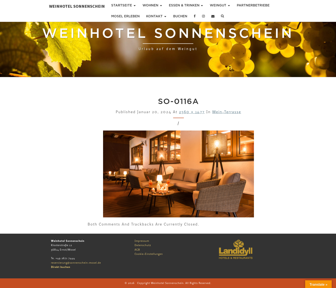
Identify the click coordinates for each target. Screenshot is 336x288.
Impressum (142, 240)
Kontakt (154, 16)
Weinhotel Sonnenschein (77, 6)
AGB (137, 249)
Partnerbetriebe (253, 5)
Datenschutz (143, 245)
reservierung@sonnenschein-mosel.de (76, 262)
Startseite (121, 5)
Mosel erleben (125, 16)
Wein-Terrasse (226, 112)
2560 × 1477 (192, 112)
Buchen (180, 16)
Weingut (218, 5)
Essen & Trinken (184, 5)
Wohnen (150, 5)
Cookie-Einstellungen (149, 253)
